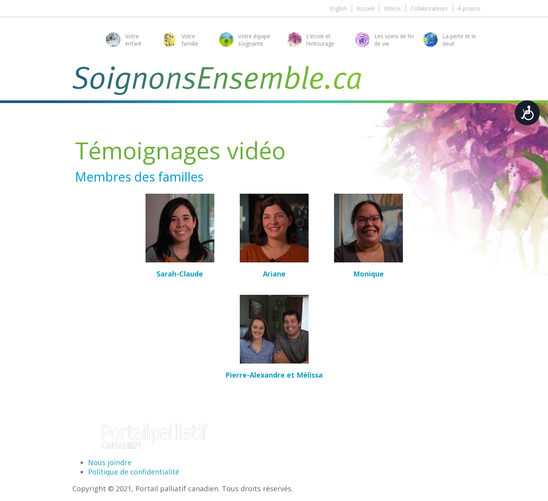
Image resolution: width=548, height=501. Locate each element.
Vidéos (392, 8)
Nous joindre (109, 462)
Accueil (365, 8)
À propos (469, 8)
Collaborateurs (429, 8)
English (338, 8)
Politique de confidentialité (133, 471)
